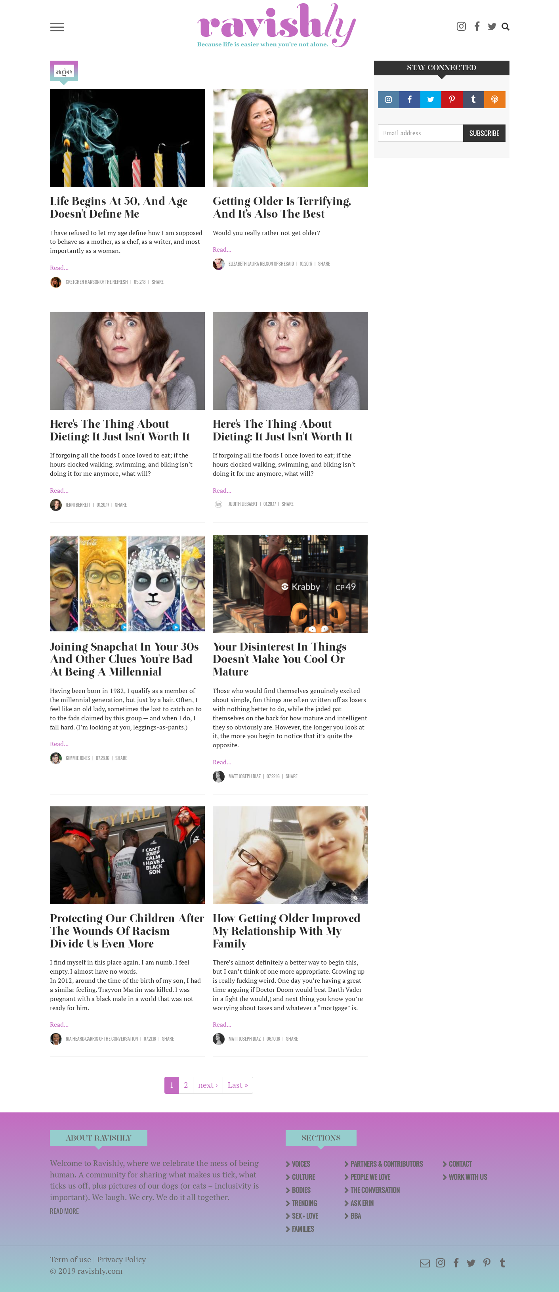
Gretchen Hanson (82, 282)
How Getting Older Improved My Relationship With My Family (287, 931)
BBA (356, 1216)
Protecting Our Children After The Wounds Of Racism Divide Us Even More (127, 931)
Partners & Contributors (387, 1164)
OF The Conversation (118, 1039)
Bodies (301, 1190)
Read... (59, 267)
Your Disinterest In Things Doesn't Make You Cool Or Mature (280, 659)
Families (303, 1229)
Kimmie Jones (78, 758)
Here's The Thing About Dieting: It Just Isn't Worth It (120, 430)
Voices (301, 1164)
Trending (304, 1203)
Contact (460, 1164)
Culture (303, 1177)
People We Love (370, 1177)
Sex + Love (305, 1216)
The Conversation (375, 1190)
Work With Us (468, 1177)
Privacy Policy (121, 1259)
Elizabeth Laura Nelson (251, 263)
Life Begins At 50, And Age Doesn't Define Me (118, 207)
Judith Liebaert (243, 504)
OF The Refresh (113, 282)
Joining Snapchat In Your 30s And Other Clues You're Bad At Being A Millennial (124, 659)
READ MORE (64, 1211)
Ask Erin (362, 1203)
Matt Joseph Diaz (245, 776)
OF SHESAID (283, 263)
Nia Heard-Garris (82, 1039)
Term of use (70, 1259)
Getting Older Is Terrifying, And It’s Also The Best (282, 207)
